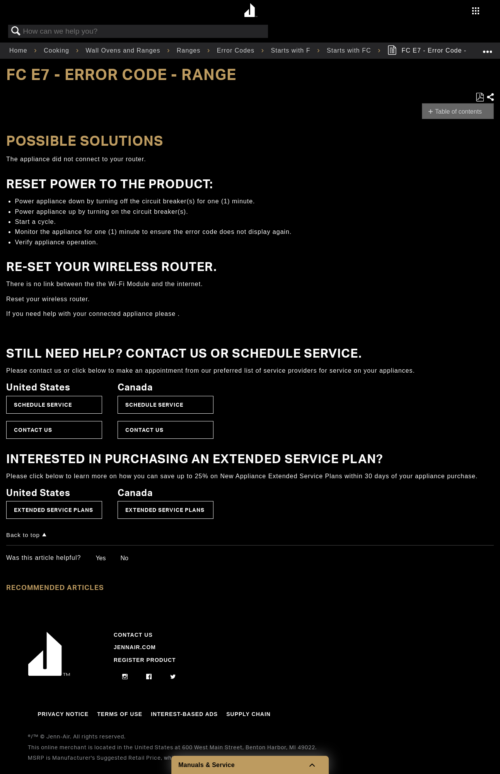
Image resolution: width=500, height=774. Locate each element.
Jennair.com (135, 647)
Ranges (190, 50)
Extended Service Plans (53, 509)
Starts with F (291, 50)
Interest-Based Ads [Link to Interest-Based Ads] (184, 714)
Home (19, 50)
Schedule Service (43, 404)
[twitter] (173, 677)
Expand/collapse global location (487, 48)
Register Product (145, 660)
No (124, 558)
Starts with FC (350, 50)
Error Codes (237, 50)
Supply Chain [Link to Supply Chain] (248, 714)
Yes (101, 558)
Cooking (57, 50)
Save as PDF (480, 97)
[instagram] (125, 677)
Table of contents (458, 111)
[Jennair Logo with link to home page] (49, 674)
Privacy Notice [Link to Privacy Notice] (63, 714)
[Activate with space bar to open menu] (476, 12)
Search (16, 31)
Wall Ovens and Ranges (124, 50)
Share (490, 97)
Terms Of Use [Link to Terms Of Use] (119, 714)
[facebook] (149, 677)
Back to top (23, 535)
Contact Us (33, 429)
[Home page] (251, 10)
